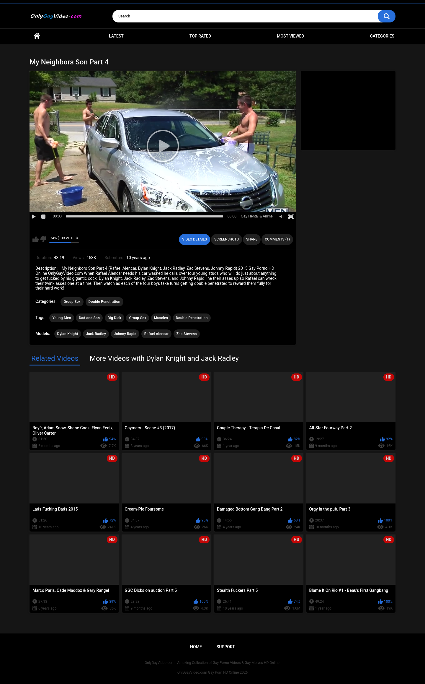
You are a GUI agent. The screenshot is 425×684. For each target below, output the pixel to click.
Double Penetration (104, 302)
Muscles (161, 318)
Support (226, 646)
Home (37, 36)
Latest (116, 36)
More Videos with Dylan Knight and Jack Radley (164, 358)
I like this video (35, 239)
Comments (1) (277, 239)
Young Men (61, 318)
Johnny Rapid (125, 334)
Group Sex (72, 302)
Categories (382, 36)
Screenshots (226, 239)
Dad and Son (89, 318)
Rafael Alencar (156, 334)
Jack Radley (96, 334)
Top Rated (200, 36)
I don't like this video (43, 239)
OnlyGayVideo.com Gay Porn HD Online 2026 (212, 672)
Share (251, 239)
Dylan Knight (67, 334)
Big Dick (114, 318)
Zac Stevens (186, 334)
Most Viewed (290, 36)
